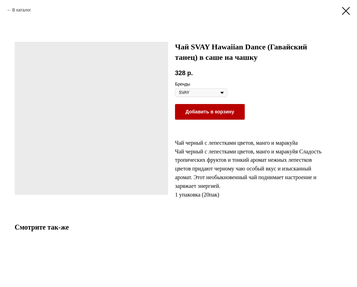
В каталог (21, 10)
